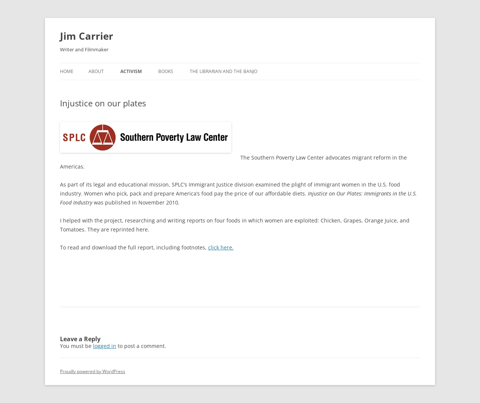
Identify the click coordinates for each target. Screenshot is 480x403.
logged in (104, 345)
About (96, 71)
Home (67, 71)
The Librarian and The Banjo (223, 71)
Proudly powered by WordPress (92, 371)
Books (165, 71)
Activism (131, 71)
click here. (221, 247)
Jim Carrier (86, 36)
